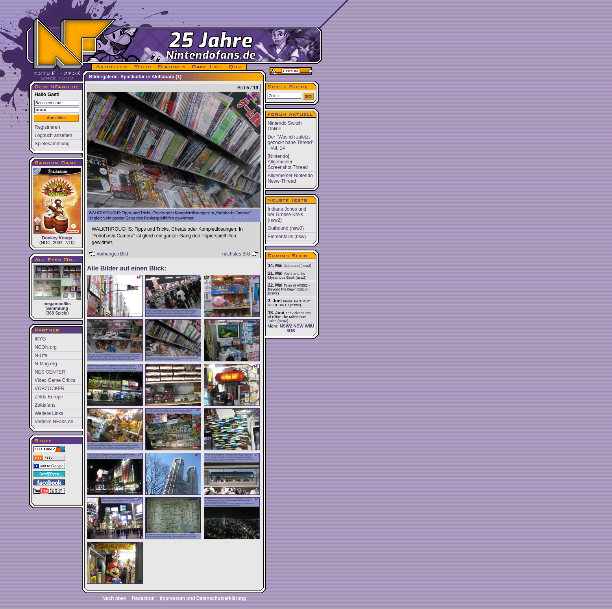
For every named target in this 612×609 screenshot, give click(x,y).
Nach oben (114, 598)
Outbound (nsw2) (286, 228)
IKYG (40, 339)
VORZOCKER (50, 388)
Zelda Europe (49, 397)
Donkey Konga (57, 204)
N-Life (41, 355)
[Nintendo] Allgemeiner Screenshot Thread (288, 162)
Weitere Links (49, 413)
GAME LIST (207, 67)
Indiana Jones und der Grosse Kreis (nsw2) (287, 214)
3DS (291, 330)
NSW (298, 326)
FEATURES (172, 67)
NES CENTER (50, 372)
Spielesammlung (52, 143)
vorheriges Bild (112, 254)
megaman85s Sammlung (57, 288)
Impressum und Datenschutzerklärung (203, 598)
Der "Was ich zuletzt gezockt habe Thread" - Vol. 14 (291, 142)
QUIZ (236, 67)
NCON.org (46, 347)
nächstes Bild (236, 254)
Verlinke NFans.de (54, 421)
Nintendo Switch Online (285, 125)
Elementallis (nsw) (287, 236)
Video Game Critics (55, 380)
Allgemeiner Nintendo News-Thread (290, 178)
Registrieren (47, 127)
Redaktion (143, 598)
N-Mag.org (46, 364)
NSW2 (286, 326)
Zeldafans (45, 405)
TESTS (142, 67)
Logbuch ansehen (53, 135)
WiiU (309, 326)
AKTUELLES (111, 67)
